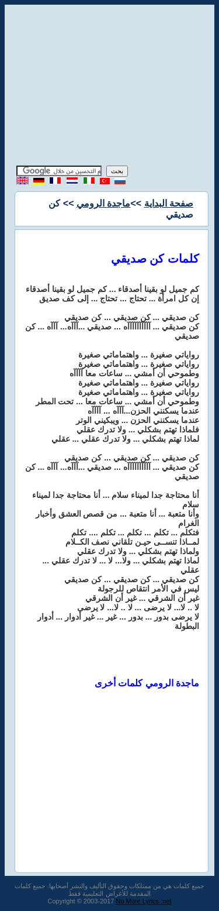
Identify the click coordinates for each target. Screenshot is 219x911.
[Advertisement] (110, 86)
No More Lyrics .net (144, 901)
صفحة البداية (168, 203)
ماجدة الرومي (103, 203)
